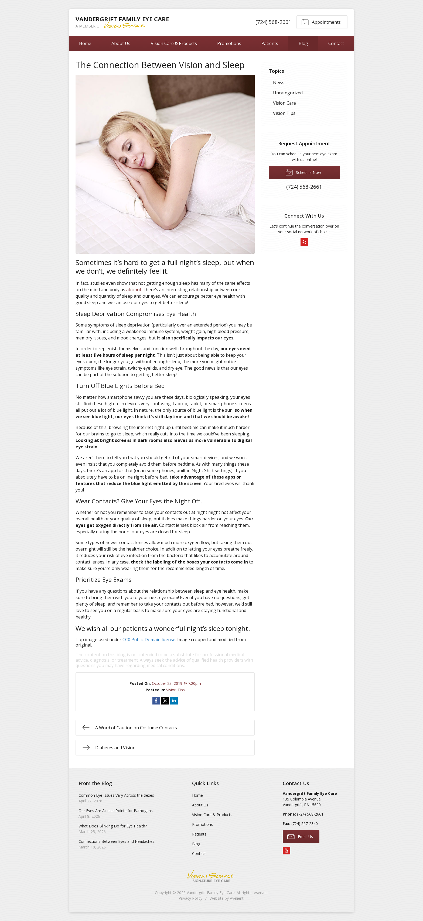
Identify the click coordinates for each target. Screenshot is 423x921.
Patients (269, 43)
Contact (336, 43)
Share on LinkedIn (174, 701)
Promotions (229, 43)
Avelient (237, 898)
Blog (303, 43)
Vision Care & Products (174, 43)
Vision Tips (175, 689)
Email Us (300, 836)
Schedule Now (303, 172)
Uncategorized (288, 93)
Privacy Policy (190, 898)
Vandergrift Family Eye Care (211, 892)
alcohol (133, 290)
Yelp (304, 242)
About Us (120, 43)
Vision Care (284, 103)
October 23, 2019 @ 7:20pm (176, 683)
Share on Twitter (165, 701)
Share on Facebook (156, 701)
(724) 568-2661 (273, 22)
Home (85, 43)
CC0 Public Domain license (148, 639)
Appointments (321, 22)
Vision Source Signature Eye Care (211, 876)
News (278, 82)
